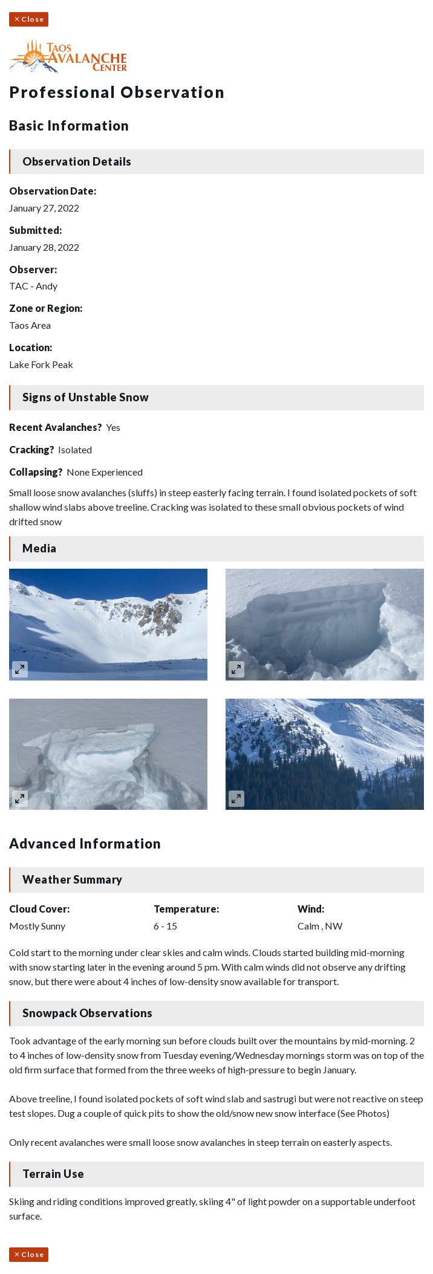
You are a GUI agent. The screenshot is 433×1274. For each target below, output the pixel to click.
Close (28, 19)
